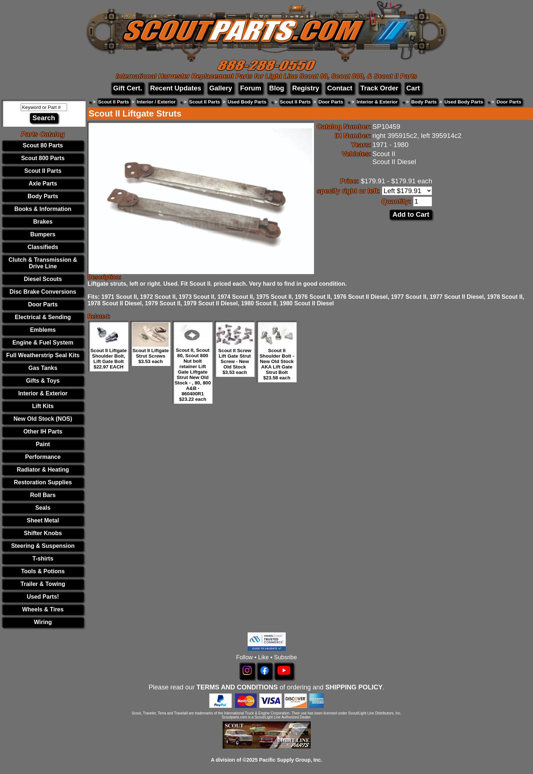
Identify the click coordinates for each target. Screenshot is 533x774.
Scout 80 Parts (43, 145)
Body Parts (43, 196)
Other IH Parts (42, 431)
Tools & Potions (43, 571)
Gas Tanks (42, 368)
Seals (42, 508)
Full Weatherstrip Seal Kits (42, 355)
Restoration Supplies (43, 482)
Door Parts (43, 304)
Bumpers (42, 234)
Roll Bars (42, 495)
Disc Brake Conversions (42, 292)
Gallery (220, 88)
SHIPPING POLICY (354, 687)
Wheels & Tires (42, 609)
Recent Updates (175, 88)
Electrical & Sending (43, 317)
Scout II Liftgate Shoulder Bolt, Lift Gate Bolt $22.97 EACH (108, 359)
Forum (250, 88)
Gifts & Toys (43, 381)
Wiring (43, 622)
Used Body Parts (247, 102)
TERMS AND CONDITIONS (237, 687)
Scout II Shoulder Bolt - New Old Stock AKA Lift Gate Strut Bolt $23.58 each (277, 364)
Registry (305, 88)
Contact (339, 88)
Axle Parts (43, 183)
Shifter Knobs (43, 533)
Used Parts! (43, 597)
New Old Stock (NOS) (42, 419)
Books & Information (43, 209)
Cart (413, 88)
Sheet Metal (43, 520)
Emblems (43, 330)
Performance (43, 457)
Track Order (379, 88)
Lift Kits (43, 406)
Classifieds (43, 247)
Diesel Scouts (43, 279)
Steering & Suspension (43, 546)
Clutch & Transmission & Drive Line (43, 263)
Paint (43, 444)
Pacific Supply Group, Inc (290, 760)
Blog (276, 88)
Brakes (43, 222)
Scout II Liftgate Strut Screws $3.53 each (150, 356)
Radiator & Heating (43, 470)
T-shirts (42, 558)
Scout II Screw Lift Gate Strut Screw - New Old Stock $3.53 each (234, 361)
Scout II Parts (42, 171)
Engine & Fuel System (42, 342)
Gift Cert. (127, 88)
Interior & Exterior (42, 393)
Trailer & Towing (43, 584)
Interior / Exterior (156, 102)
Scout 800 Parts (43, 158)
